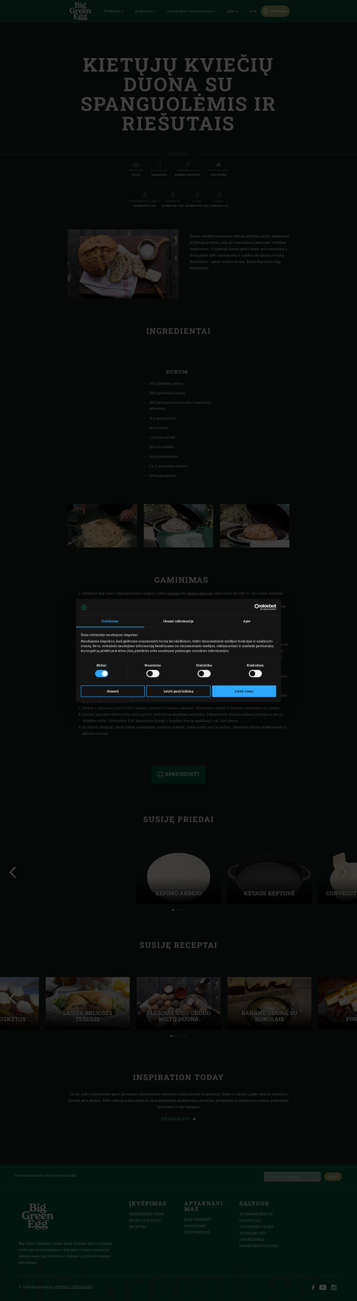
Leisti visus (244, 691)
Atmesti (113, 691)
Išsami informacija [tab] (178, 621)
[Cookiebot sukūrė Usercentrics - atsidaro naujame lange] (256, 607)
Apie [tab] (246, 621)
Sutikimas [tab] (110, 621)
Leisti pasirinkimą (178, 691)
